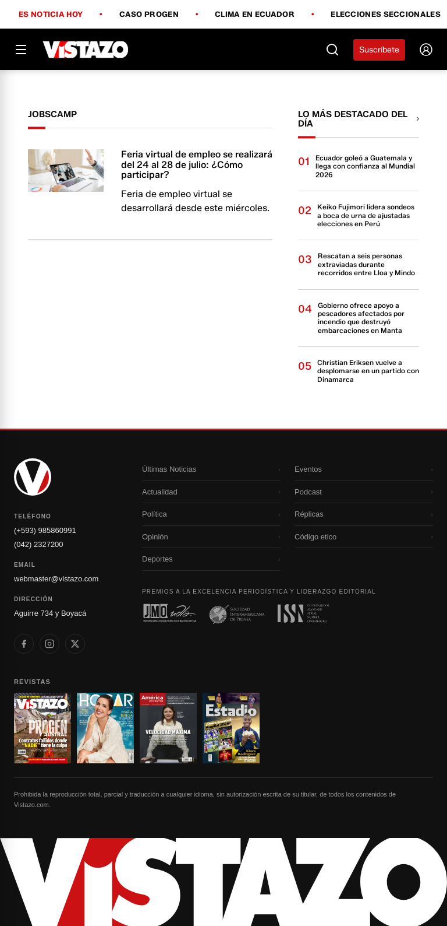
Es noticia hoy (51, 14)
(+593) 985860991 (45, 530)
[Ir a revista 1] (42, 728)
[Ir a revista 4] (231, 728)
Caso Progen (149, 14)
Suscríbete (379, 50)
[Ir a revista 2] (105, 728)
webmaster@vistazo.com (56, 578)
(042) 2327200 (38, 544)
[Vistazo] (86, 49)
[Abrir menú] (21, 50)
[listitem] (24, 644)
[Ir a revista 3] (168, 728)
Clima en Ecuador (255, 14)
